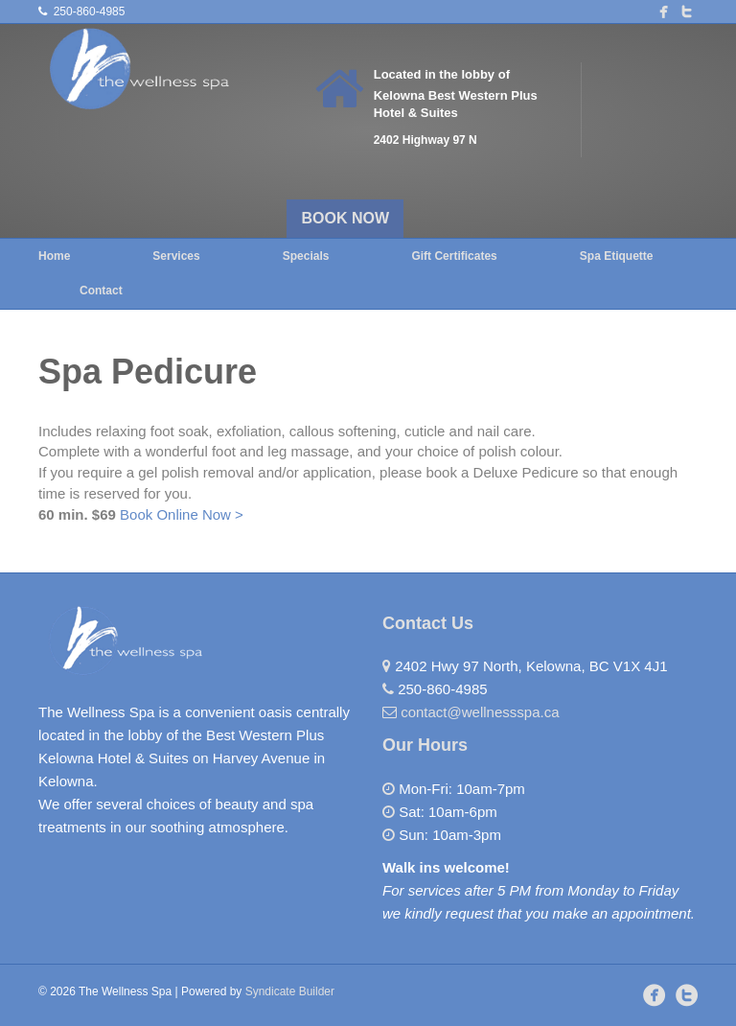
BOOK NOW (346, 218)
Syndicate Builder (289, 991)
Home (54, 256)
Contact (101, 290)
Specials (306, 256)
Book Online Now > (181, 514)
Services (175, 256)
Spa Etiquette (617, 256)
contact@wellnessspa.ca (480, 712)
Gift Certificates (453, 256)
